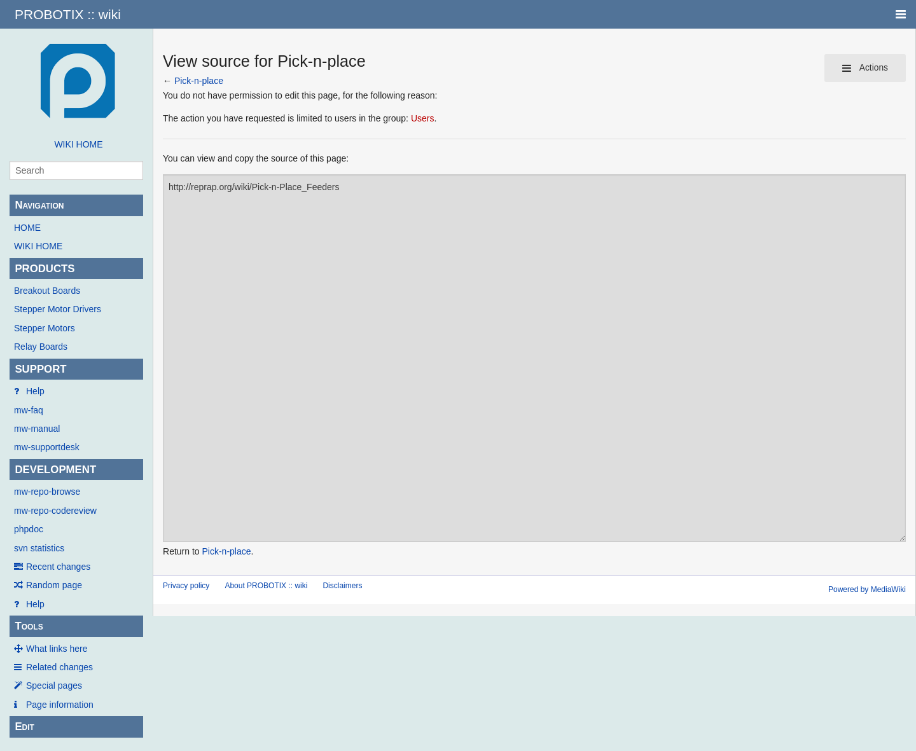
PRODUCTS (44, 269)
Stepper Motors (44, 328)
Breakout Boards (47, 291)
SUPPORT (40, 369)
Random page (54, 585)
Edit (24, 726)
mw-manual (37, 429)
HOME (27, 228)
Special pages (54, 685)
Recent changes (58, 567)
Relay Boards (40, 346)
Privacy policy (186, 585)
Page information (60, 704)
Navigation (39, 205)
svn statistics (39, 548)
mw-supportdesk (47, 447)
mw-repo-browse (47, 491)
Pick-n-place (198, 81)
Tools (29, 626)
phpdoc (28, 529)
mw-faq (28, 410)
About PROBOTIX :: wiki (266, 585)
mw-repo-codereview (55, 511)
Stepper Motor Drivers (57, 309)
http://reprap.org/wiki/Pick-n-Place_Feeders (534, 358)
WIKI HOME (78, 144)
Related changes (59, 667)
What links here (56, 649)
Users (422, 118)
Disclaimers (342, 585)
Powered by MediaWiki (867, 589)
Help (35, 391)
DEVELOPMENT (55, 470)
